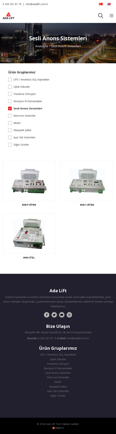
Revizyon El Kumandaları (28, 101)
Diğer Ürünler (21, 144)
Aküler (17, 123)
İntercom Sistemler (25, 115)
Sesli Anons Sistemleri (66, 46)
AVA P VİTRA (29, 204)
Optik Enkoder (22, 86)
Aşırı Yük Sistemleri (24, 137)
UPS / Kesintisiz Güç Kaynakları (31, 79)
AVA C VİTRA (87, 204)
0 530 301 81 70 (12, 4)
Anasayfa (41, 46)
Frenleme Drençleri (25, 94)
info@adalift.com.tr (37, 4)
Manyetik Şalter (23, 130)
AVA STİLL (29, 257)
